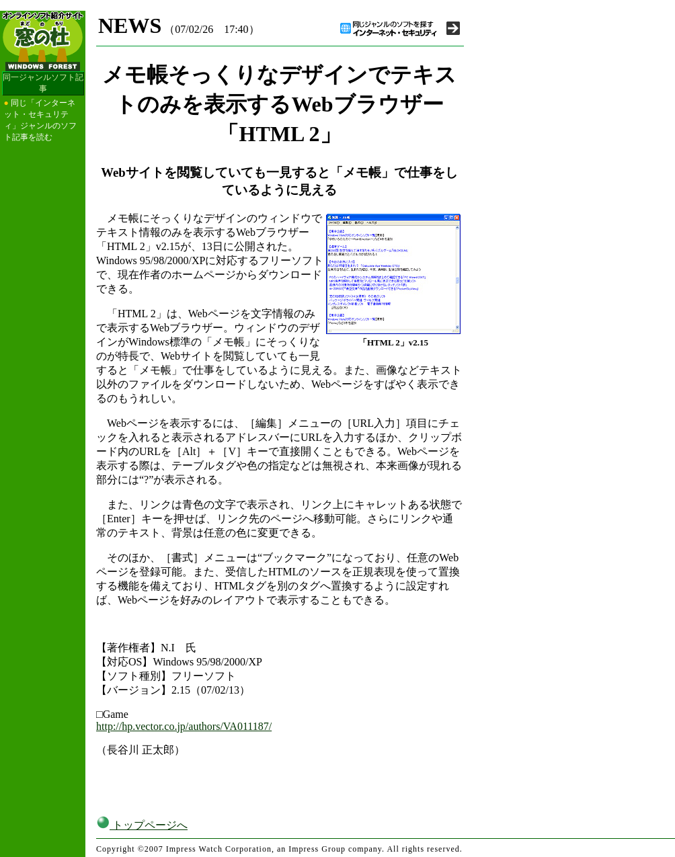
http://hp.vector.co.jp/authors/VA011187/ (184, 726)
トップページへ (142, 825)
